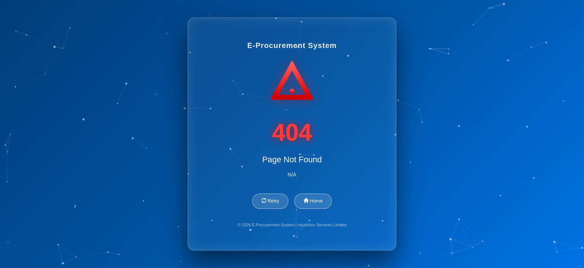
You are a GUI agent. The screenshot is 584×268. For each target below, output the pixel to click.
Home (313, 201)
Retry (270, 201)
